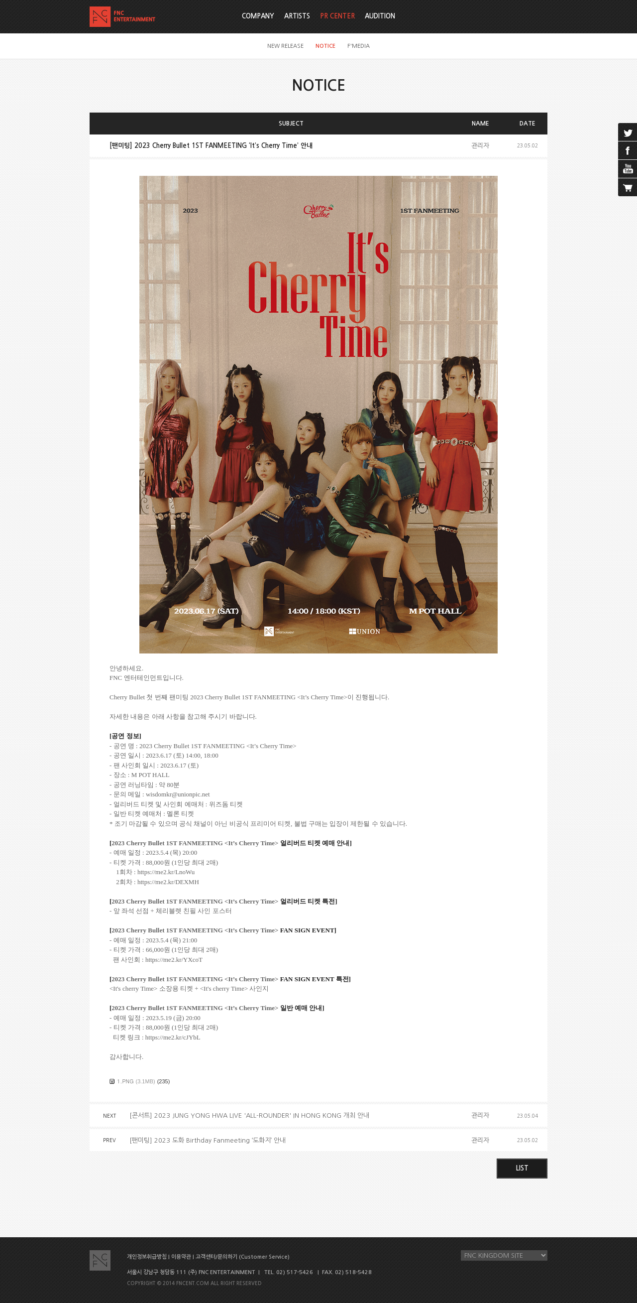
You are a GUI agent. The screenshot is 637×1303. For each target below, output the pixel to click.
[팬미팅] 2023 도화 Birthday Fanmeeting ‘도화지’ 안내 (207, 1140)
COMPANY (258, 16)
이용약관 (181, 1257)
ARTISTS (297, 16)
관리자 (480, 145)
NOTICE (325, 46)
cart (627, 187)
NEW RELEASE (285, 46)
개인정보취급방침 (147, 1257)
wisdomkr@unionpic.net (178, 794)
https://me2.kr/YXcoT (174, 959)
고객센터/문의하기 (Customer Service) (243, 1257)
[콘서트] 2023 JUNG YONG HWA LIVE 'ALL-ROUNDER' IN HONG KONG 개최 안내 (249, 1115)
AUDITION (380, 16)
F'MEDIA (358, 46)
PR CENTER (337, 16)
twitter (627, 132)
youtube (627, 169)
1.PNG (125, 1081)
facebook (627, 150)
